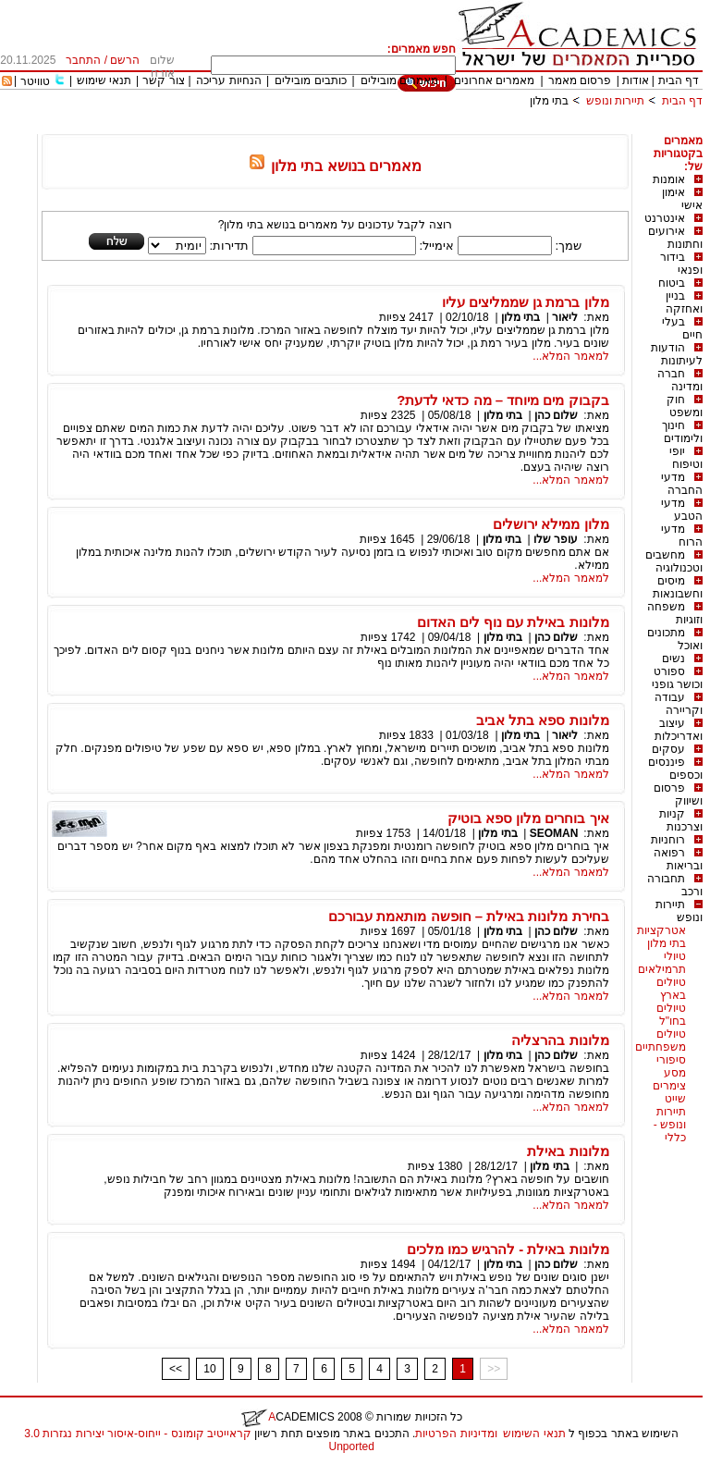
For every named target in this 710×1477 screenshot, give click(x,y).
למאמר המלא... (570, 356)
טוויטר (35, 81)
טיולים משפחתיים (660, 1040)
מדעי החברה (682, 484)
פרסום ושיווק (678, 794)
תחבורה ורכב (675, 885)
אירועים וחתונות (675, 238)
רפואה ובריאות (678, 859)
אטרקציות (661, 930)
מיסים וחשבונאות (678, 587)
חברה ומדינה (680, 380)
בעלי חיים (682, 328)
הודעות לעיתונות (677, 354)
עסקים (668, 749)
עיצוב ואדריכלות (679, 730)
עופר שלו (555, 539)
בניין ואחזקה (684, 302)
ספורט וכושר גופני (677, 678)
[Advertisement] (366, 127)
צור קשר (163, 80)
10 (209, 1368)
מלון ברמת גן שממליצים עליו (525, 302)
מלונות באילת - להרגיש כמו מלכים (508, 1249)
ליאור (565, 317)
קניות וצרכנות (681, 820)
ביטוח (671, 283)
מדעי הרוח (682, 535)
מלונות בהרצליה (559, 1040)
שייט (675, 1098)
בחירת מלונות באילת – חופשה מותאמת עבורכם (468, 916)
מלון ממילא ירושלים (550, 524)
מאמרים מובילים (399, 80)
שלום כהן (556, 415)
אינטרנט (664, 218)
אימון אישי (682, 199)
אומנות (669, 179)
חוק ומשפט (685, 406)
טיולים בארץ (671, 989)
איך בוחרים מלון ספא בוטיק (528, 818)
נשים (673, 658)
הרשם (125, 60)
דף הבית (678, 80)
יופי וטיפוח (686, 458)
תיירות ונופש (615, 100)
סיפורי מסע (671, 1066)
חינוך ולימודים (682, 432)
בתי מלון (549, 100)
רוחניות (668, 839)
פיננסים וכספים (675, 769)
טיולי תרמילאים (662, 963)
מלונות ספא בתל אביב (542, 720)
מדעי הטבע (682, 510)
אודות (635, 80)
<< (175, 1368)
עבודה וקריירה (679, 704)
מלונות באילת (567, 1151)
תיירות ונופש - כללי (670, 1124)
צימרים (669, 1085)
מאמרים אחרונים (494, 80)
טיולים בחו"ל (671, 1015)
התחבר (83, 60)
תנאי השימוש (534, 1433)
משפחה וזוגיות (675, 613)
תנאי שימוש (104, 80)
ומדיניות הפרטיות (455, 1433)
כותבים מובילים (310, 80)
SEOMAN (554, 833)
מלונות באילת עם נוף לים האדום (513, 622)
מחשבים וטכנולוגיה (674, 561)
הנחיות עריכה (228, 80)
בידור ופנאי (681, 264)
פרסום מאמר (579, 80)
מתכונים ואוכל (675, 639)
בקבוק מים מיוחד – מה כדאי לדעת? (503, 400)
